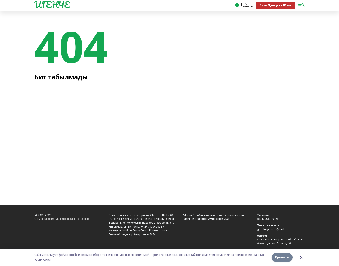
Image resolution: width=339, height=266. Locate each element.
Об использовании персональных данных (61, 218)
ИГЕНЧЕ (51, 4)
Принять (282, 257)
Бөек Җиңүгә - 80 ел (275, 5)
